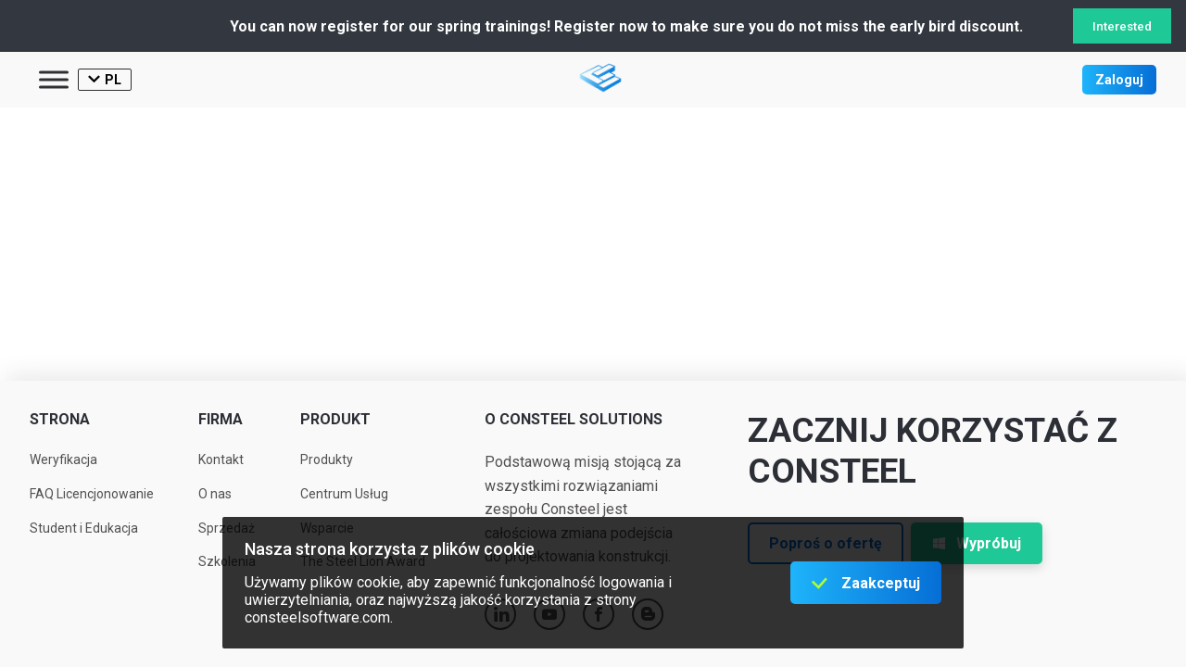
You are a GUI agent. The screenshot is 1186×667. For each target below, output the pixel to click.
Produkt (335, 419)
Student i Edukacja (84, 528)
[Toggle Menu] (54, 79)
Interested (1122, 26)
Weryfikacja (63, 459)
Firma (220, 419)
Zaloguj (1119, 79)
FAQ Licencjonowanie (92, 493)
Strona (60, 419)
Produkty (326, 459)
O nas (215, 493)
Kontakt (221, 459)
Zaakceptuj (880, 583)
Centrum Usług (344, 493)
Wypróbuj (976, 543)
